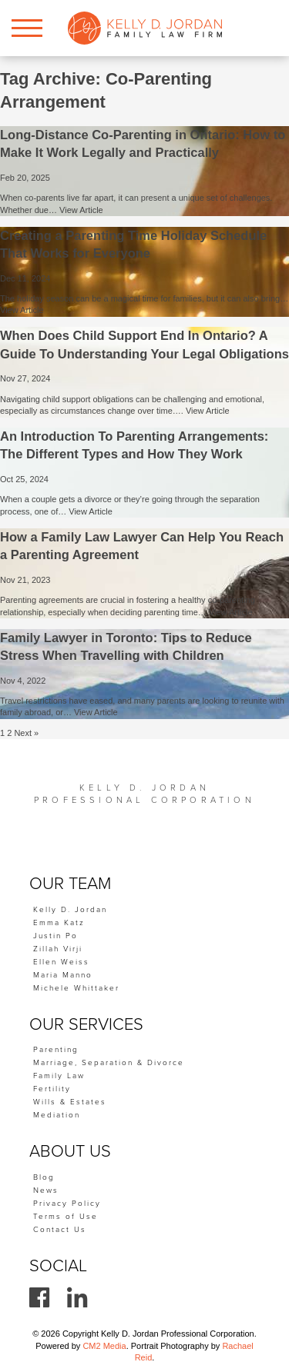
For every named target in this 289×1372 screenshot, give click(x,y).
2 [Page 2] (9, 733)
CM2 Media (104, 1345)
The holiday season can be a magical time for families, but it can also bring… (144, 298)
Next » (26, 733)
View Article (81, 210)
